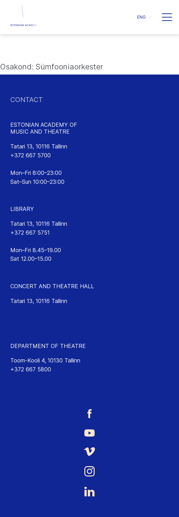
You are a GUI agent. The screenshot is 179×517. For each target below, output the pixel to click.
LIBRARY (22, 208)
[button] (167, 17)
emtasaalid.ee (27, 318)
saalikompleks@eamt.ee (40, 309)
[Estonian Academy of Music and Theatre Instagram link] (89, 471)
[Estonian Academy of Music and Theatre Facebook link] (89, 413)
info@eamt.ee (28, 163)
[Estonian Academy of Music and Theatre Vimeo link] (89, 451)
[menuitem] (144, 17)
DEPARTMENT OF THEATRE (48, 345)
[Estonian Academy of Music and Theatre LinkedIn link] (89, 491)
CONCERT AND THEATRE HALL (52, 286)
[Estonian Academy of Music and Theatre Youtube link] (89, 432)
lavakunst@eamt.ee (35, 377)
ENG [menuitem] (141, 17)
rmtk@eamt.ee (28, 241)
